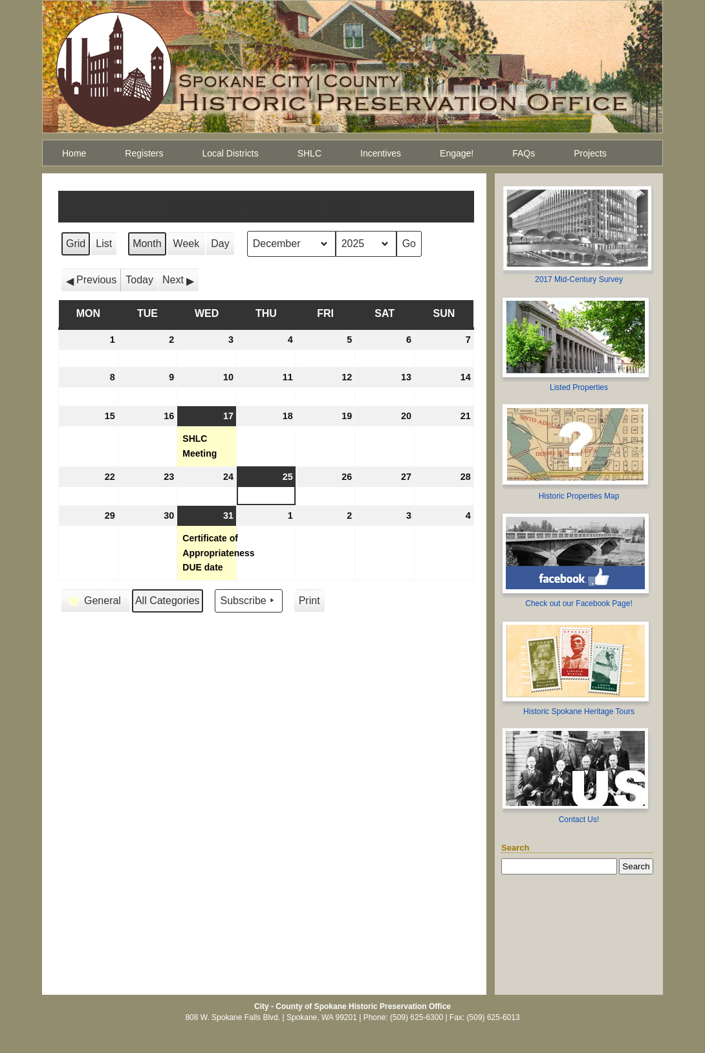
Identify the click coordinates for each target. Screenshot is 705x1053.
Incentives (380, 153)
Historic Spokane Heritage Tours (578, 711)
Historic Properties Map (579, 496)
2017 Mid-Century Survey (579, 279)
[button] (91, 280)
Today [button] (139, 279)
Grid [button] (76, 246)
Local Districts (230, 153)
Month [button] (147, 243)
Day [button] (220, 243)
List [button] (105, 246)
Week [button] (186, 243)
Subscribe (249, 600)
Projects (590, 153)
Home (74, 153)
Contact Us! (579, 819)
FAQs (523, 153)
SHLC (309, 153)
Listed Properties (579, 387)
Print (309, 604)
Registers (144, 153)
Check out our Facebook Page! (578, 603)
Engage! (456, 153)
